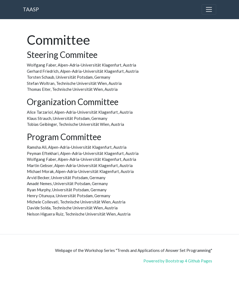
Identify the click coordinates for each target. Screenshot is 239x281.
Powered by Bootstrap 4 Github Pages (177, 260)
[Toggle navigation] (209, 9)
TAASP (31, 9)
